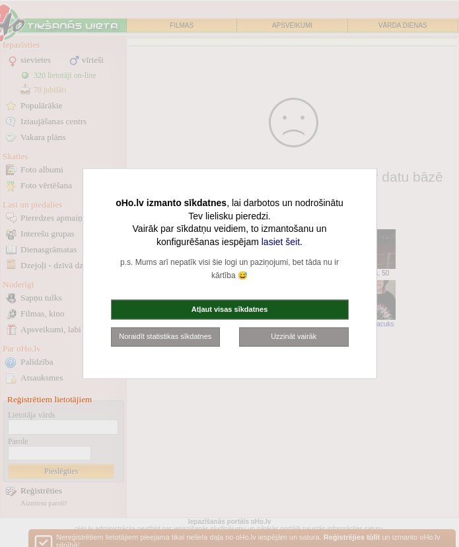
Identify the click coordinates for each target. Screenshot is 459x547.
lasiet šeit (281, 241)
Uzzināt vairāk (293, 336)
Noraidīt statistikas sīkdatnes (165, 336)
